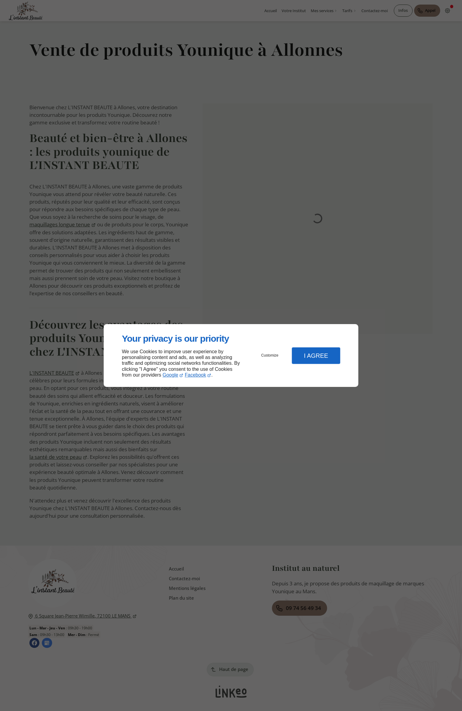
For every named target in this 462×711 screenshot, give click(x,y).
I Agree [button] (316, 355)
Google (170, 375)
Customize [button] (270, 355)
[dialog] (231, 355)
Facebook (195, 375)
